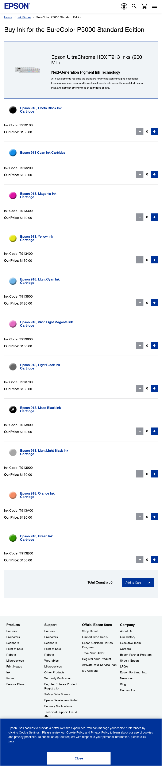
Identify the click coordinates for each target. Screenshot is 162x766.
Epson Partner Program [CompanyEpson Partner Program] (136, 654)
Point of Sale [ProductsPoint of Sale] (14, 648)
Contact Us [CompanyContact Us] (127, 690)
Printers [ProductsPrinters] (11, 631)
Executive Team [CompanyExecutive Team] (130, 643)
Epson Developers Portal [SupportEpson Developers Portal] (60, 700)
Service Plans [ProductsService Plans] (15, 684)
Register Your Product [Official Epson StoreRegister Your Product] (96, 659)
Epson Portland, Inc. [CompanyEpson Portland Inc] (133, 672)
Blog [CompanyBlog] (123, 684)
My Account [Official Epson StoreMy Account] (90, 670)
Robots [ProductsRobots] (11, 654)
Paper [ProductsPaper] (10, 678)
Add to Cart (133, 582)
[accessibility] (124, 6)
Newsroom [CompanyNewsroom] (127, 678)
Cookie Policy (75, 732)
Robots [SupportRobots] (49, 654)
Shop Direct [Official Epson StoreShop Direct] (90, 631)
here (11, 741)
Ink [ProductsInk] (8, 672)
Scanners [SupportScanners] (50, 643)
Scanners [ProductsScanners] (12, 643)
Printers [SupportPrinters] (49, 631)
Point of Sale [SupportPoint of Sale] (52, 648)
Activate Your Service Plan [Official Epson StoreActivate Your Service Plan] (99, 664)
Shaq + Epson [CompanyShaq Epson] (129, 660)
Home (8, 17)
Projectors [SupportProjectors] (51, 637)
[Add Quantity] (154, 131)
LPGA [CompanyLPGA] (124, 666)
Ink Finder (24, 17)
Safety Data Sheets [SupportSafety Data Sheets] (57, 694)
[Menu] (154, 6)
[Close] (79, 758)
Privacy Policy (100, 732)
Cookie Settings (29, 732)
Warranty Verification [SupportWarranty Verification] (58, 678)
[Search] (134, 6)
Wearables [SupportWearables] (51, 660)
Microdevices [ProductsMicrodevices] (15, 660)
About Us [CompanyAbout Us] (126, 631)
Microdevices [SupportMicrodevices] (53, 666)
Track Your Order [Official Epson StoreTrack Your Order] (93, 653)
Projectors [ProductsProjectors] (13, 637)
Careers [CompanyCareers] (125, 648)
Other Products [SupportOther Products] (54, 672)
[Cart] (144, 6)
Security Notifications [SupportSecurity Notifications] (58, 706)
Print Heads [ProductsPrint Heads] (14, 666)
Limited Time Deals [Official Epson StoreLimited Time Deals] (95, 637)
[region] (81, 742)
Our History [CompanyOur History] (127, 637)
